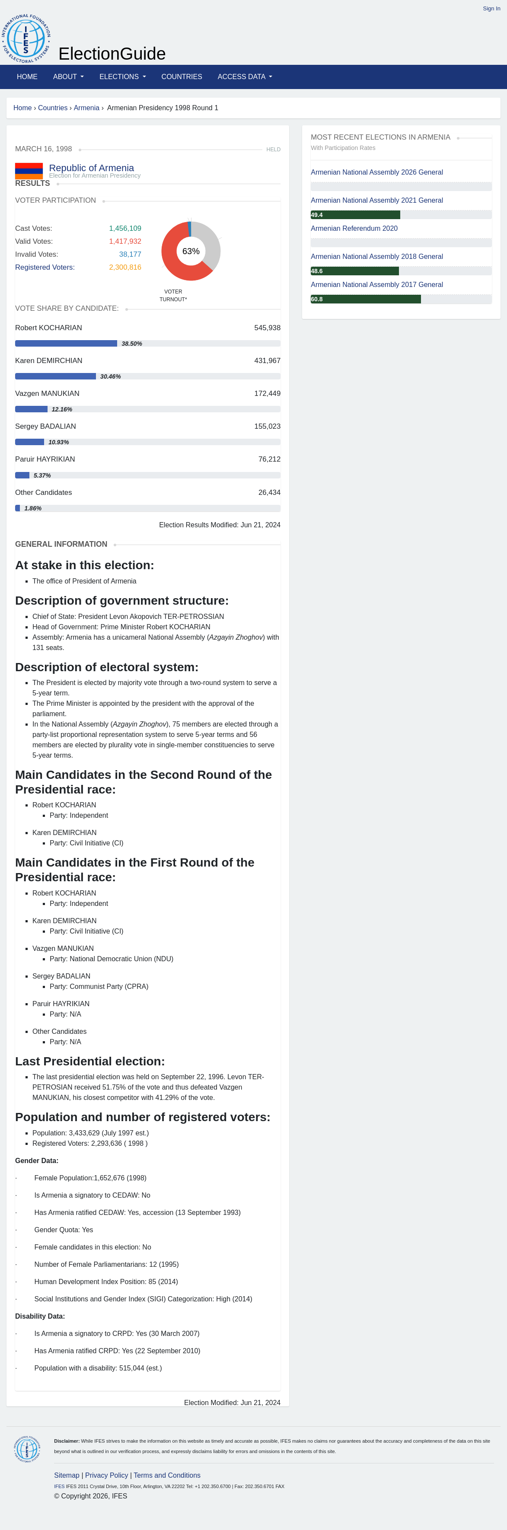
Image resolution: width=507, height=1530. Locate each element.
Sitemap (67, 1475)
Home (27, 76)
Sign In (492, 8)
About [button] (66, 76)
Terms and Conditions (167, 1475)
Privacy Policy (106, 1475)
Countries (182, 76)
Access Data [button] (242, 76)
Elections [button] (119, 76)
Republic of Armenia (91, 168)
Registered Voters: (45, 267)
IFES (59, 1486)
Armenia (87, 108)
